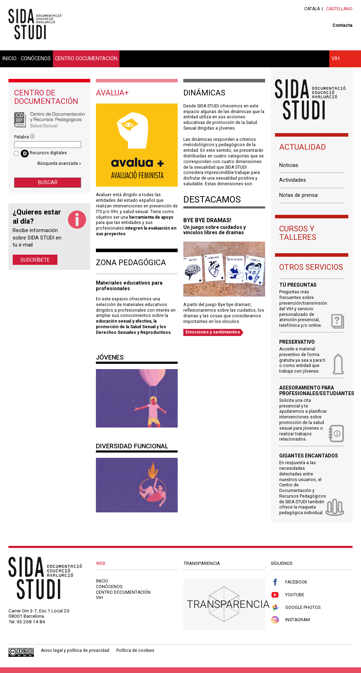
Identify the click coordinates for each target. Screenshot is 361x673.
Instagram (290, 620)
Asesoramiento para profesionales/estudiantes (311, 390)
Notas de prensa (298, 195)
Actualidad (302, 147)
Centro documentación (86, 58)
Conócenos (36, 58)
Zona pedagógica (131, 262)
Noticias (288, 165)
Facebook (289, 582)
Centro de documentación (46, 97)
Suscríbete (35, 259)
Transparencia (228, 604)
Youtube (287, 595)
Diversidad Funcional (132, 446)
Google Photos (295, 607)
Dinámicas (204, 92)
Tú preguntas (298, 285)
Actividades (292, 180)
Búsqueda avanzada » (59, 163)
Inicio (9, 58)
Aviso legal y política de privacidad (75, 650)
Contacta (342, 25)
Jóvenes (110, 357)
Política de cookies (135, 650)
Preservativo (297, 342)
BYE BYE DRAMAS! (207, 220)
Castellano (339, 8)
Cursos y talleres (297, 233)
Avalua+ (112, 92)
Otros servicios (311, 267)
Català (312, 8)
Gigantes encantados (308, 456)
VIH (335, 58)
